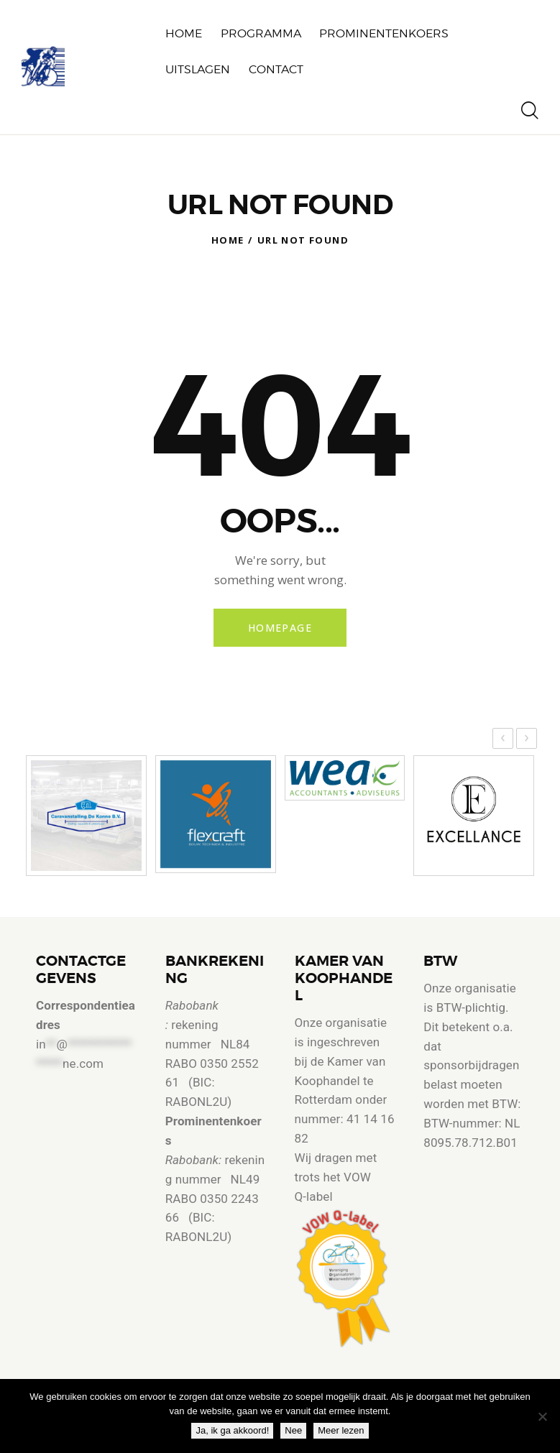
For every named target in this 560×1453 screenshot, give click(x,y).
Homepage (280, 628)
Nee (293, 1430)
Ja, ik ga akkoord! (232, 1430)
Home (227, 240)
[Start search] (530, 111)
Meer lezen (341, 1430)
